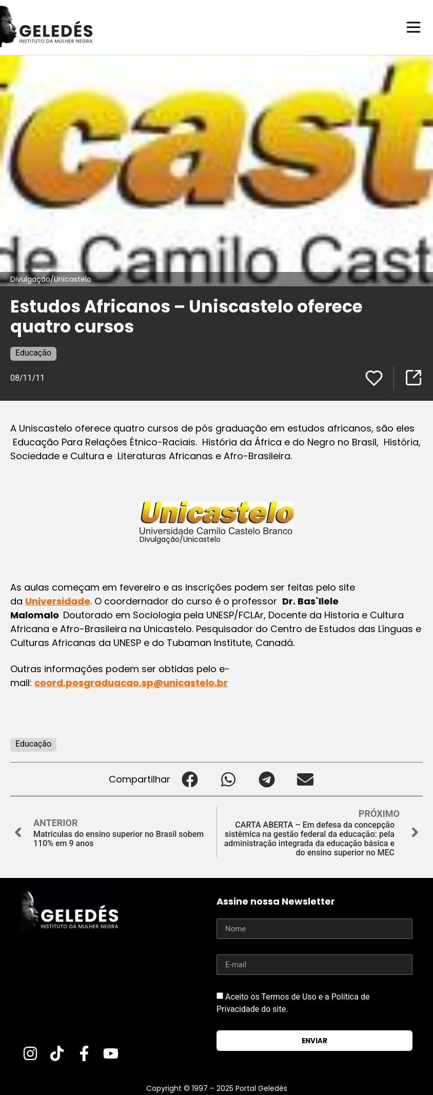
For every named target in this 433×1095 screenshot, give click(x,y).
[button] (189, 778)
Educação (33, 352)
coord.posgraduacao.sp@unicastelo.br (131, 682)
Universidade (57, 600)
